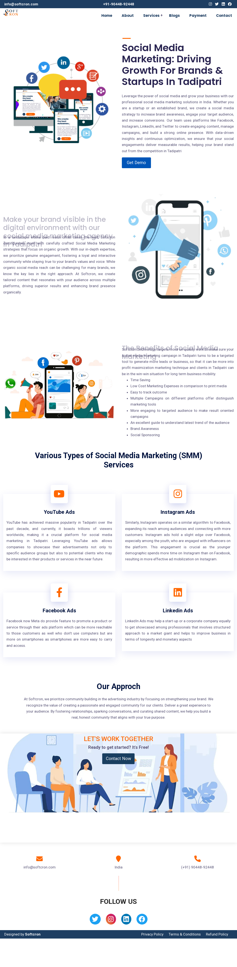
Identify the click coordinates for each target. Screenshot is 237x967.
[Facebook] (230, 4)
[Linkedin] (223, 4)
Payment (198, 15)
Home (106, 15)
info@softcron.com (21, 4)
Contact (224, 15)
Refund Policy (217, 934)
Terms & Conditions (185, 934)
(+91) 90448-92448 (197, 867)
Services (151, 15)
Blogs (174, 15)
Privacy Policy (152, 934)
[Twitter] (217, 4)
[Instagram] (210, 4)
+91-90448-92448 (118, 4)
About (128, 15)
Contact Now (118, 758)
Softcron (33, 934)
